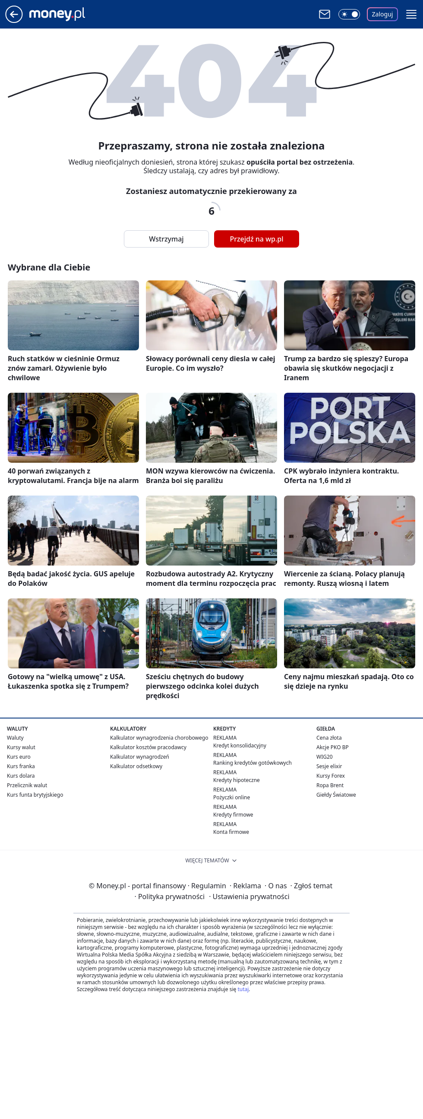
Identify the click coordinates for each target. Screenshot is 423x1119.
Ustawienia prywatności (249, 896)
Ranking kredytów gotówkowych (252, 762)
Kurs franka (21, 766)
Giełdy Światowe (336, 794)
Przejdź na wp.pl (256, 239)
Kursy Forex (330, 775)
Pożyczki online (231, 797)
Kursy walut (21, 747)
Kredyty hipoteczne (236, 780)
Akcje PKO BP (332, 747)
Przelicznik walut (27, 785)
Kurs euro (19, 756)
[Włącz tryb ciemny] (349, 14)
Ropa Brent (330, 785)
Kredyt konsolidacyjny (239, 745)
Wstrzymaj (166, 239)
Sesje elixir (329, 766)
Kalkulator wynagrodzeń (139, 756)
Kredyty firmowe (233, 814)
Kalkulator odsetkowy (136, 766)
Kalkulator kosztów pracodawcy (148, 747)
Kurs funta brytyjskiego (35, 794)
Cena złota (329, 737)
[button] (411, 14)
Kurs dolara (21, 775)
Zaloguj (382, 14)
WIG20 (324, 756)
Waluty (15, 737)
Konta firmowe (231, 832)
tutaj (243, 989)
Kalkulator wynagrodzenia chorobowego (159, 737)
